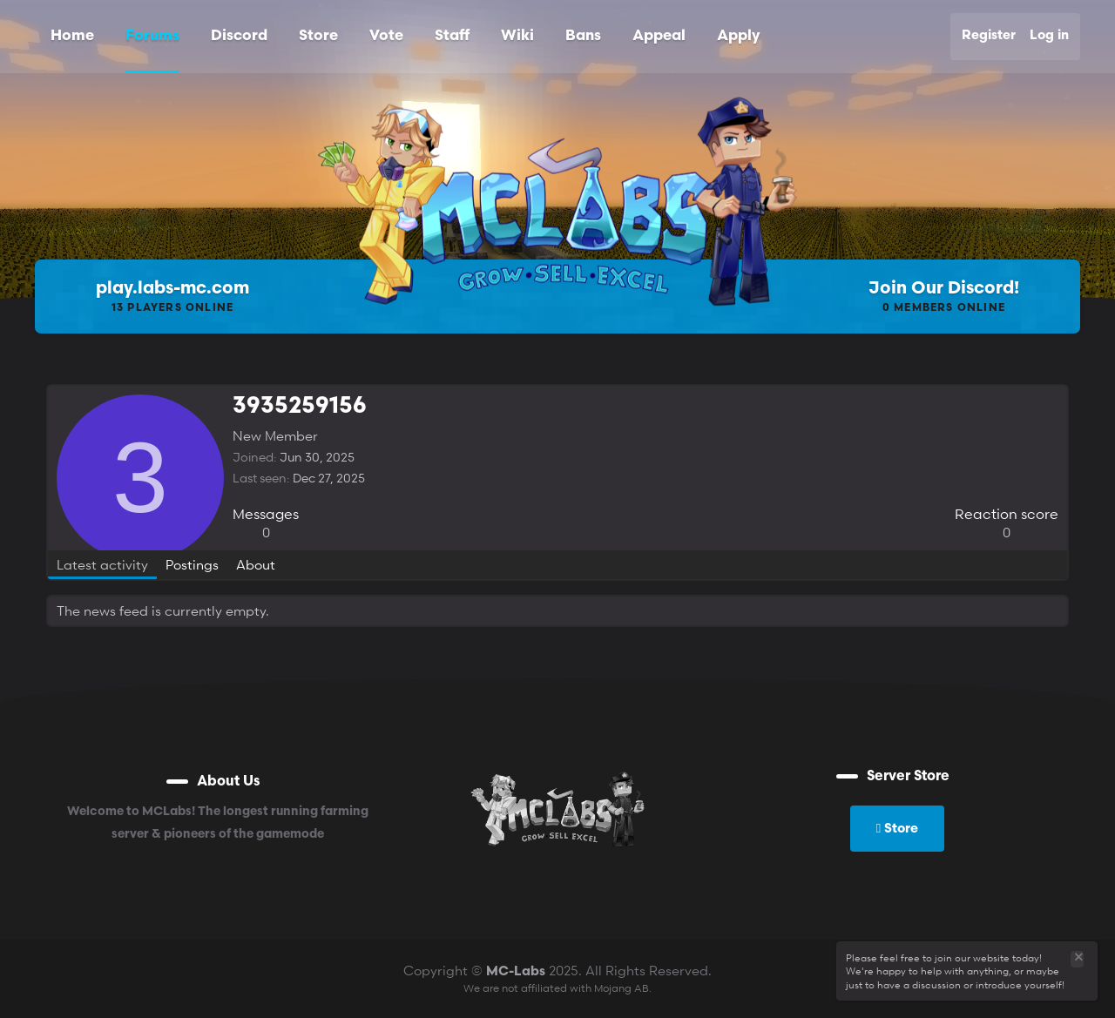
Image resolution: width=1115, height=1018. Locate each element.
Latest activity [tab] (102, 564)
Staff (452, 36)
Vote (386, 36)
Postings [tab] (192, 564)
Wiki (517, 36)
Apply (738, 36)
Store (318, 36)
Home (72, 36)
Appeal (659, 36)
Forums (152, 36)
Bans (583, 36)
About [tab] (255, 564)
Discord (239, 36)
